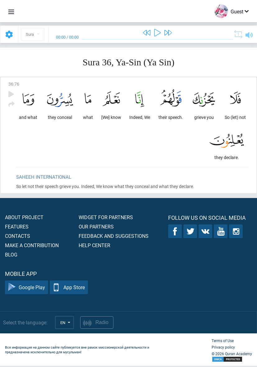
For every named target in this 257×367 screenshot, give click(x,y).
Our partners (96, 227)
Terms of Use (223, 341)
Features (17, 227)
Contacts (17, 237)
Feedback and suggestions (114, 237)
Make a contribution (32, 246)
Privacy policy (223, 348)
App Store (69, 289)
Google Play (26, 289)
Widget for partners (106, 218)
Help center (94, 246)
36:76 (13, 84)
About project (24, 218)
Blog (11, 255)
